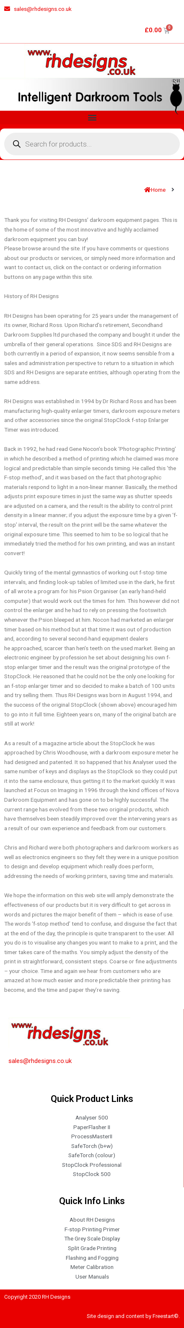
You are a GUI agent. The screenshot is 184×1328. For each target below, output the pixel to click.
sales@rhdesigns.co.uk (40, 1061)
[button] (92, 117)
